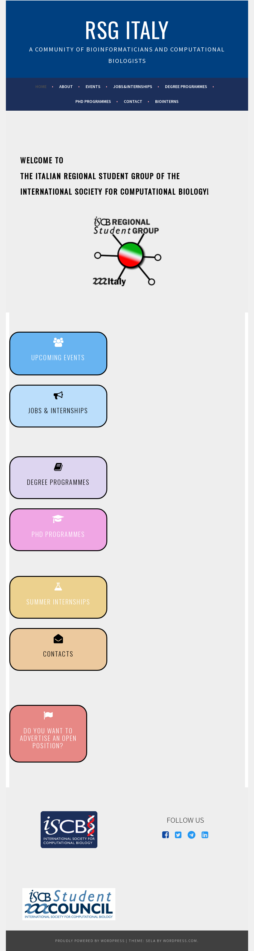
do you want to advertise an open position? (48, 738)
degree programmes (58, 482)
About (66, 86)
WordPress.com (180, 940)
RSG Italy (127, 29)
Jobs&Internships (132, 86)
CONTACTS (58, 653)
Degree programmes (186, 86)
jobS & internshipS (58, 410)
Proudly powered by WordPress (90, 940)
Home (41, 86)
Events (93, 86)
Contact (133, 101)
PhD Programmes (93, 101)
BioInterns (167, 101)
